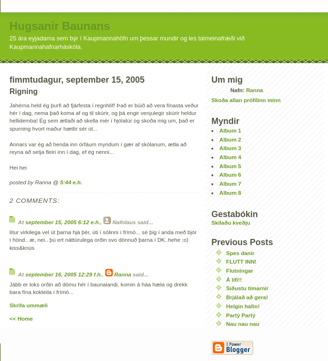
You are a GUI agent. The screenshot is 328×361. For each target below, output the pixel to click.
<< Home (21, 318)
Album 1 (230, 130)
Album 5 (230, 166)
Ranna (122, 274)
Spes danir (240, 253)
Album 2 (230, 139)
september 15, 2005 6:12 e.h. (63, 222)
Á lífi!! (234, 279)
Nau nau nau (242, 324)
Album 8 (230, 193)
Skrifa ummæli (28, 305)
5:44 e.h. (71, 182)
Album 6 (230, 174)
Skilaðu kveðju (230, 222)
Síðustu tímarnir (247, 288)
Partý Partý (240, 315)
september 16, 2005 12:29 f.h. (64, 274)
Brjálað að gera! (247, 297)
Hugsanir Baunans (59, 25)
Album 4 (230, 157)
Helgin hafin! (243, 306)
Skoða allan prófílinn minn (246, 100)
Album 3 (230, 148)
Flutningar (239, 270)
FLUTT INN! (241, 261)
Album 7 (230, 183)
